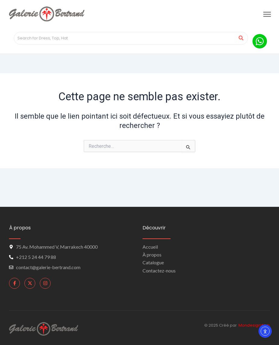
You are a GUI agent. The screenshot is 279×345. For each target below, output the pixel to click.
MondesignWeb (254, 325)
